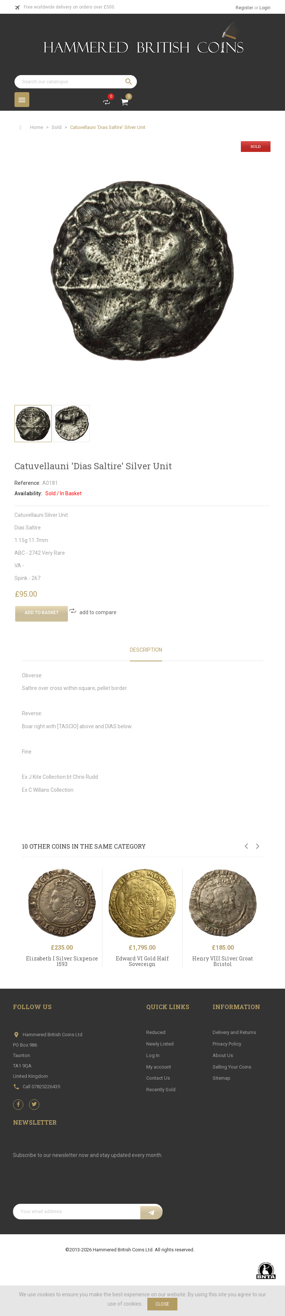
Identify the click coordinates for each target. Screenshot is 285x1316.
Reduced (156, 1032)
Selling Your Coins (232, 1067)
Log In (153, 1055)
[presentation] (69, 1185)
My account (158, 1067)
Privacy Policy (227, 1044)
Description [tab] (146, 650)
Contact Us (158, 1078)
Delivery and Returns (234, 1032)
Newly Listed (160, 1044)
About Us (223, 1055)
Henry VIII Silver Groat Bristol (222, 961)
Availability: (28, 493)
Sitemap (221, 1078)
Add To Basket (41, 612)
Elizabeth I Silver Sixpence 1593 (62, 961)
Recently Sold (161, 1089)
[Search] (75, 81)
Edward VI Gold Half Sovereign (142, 961)
